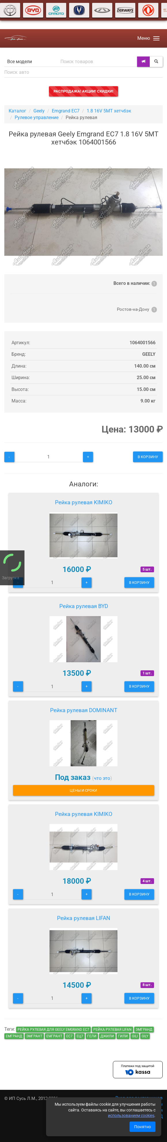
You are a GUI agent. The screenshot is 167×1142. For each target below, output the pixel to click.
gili (135, 1036)
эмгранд (144, 1030)
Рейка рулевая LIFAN (83, 918)
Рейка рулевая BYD (83, 606)
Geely (39, 111)
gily (145, 1036)
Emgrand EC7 (65, 111)
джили (107, 1036)
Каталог (17, 111)
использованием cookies (131, 1115)
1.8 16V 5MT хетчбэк (109, 111)
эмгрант (34, 1036)
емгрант (54, 1036)
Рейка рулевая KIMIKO (83, 502)
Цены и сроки (83, 790)
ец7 (80, 1036)
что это (102, 778)
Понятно (142, 1126)
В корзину (148, 457)
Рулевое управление (36, 117)
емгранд (14, 1036)
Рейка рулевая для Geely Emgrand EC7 (53, 1030)
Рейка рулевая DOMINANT (83, 710)
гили (123, 1036)
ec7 (69, 1036)
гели (91, 1036)
